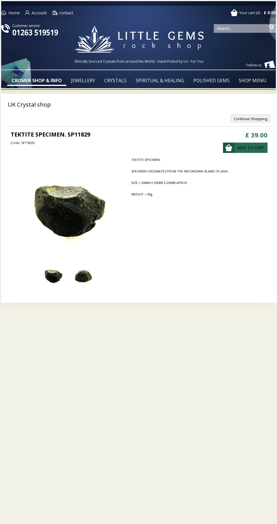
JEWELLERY (83, 80)
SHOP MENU (252, 80)
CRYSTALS (115, 80)
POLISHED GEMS (211, 80)
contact (66, 13)
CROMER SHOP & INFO (37, 80)
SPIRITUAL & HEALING (160, 80)
